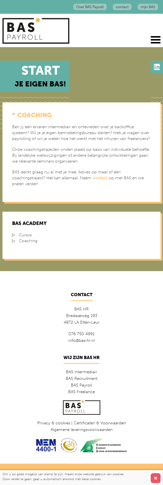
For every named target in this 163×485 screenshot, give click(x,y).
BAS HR (81, 308)
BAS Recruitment (81, 378)
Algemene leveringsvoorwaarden (82, 429)
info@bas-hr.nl (81, 340)
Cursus (25, 234)
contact (122, 7)
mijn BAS (148, 7)
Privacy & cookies (53, 422)
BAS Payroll (81, 385)
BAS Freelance (81, 391)
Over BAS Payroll (90, 7)
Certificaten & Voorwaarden (100, 422)
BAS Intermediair (81, 371)
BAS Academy (29, 223)
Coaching (28, 240)
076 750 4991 (81, 333)
